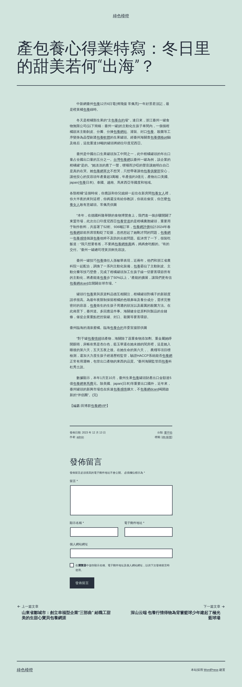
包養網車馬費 (83, 383)
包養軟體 (103, 137)
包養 (96, 104)
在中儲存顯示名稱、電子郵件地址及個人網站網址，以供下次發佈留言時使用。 (122, 567)
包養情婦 (94, 338)
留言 (74, 481)
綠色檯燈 (121, 15)
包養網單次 (101, 171)
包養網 (75, 232)
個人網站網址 (79, 544)
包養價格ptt (159, 137)
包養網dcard (79, 283)
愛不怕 (168, 432)
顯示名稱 (77, 523)
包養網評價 (141, 227)
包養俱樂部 (152, 171)
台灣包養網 (121, 159)
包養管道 (123, 221)
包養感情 (80, 238)
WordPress (211, 670)
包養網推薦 (123, 244)
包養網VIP (98, 406)
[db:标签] (167, 437)
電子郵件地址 (134, 523)
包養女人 (158, 193)
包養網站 (120, 131)
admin (80, 437)
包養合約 (118, 120)
